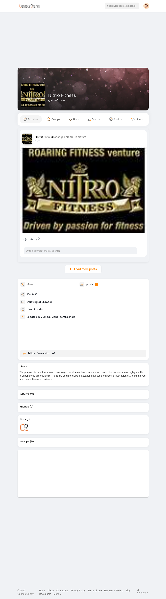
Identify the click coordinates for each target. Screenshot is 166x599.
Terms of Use (95, 590)
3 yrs (37, 140)
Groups (24, 441)
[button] (122, 6)
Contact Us (62, 590)
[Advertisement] (83, 40)
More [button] (57, 594)
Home (42, 590)
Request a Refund (113, 590)
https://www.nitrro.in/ (41, 353)
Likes (23, 419)
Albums (24, 393)
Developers (45, 594)
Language (142, 591)
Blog (128, 590)
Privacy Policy (77, 590)
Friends (24, 406)
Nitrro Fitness (62, 95)
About (51, 590)
